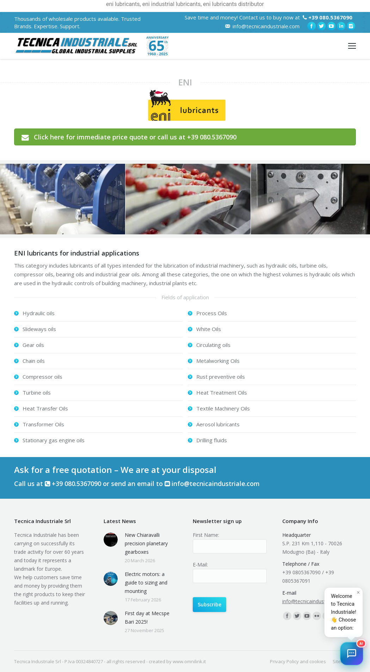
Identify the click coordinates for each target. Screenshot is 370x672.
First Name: (206, 535)
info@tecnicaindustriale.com (266, 26)
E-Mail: (200, 564)
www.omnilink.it (189, 661)
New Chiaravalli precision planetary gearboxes (146, 543)
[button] (351, 653)
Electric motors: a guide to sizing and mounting (146, 582)
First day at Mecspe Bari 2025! (147, 617)
